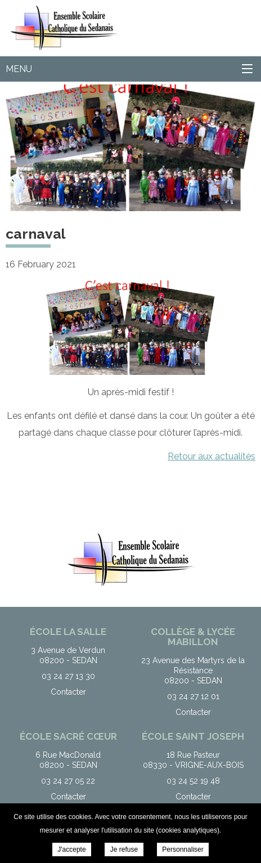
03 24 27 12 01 (193, 696)
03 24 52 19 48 (193, 780)
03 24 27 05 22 (68, 780)
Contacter (68, 691)
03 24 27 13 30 (68, 676)
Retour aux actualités (211, 456)
